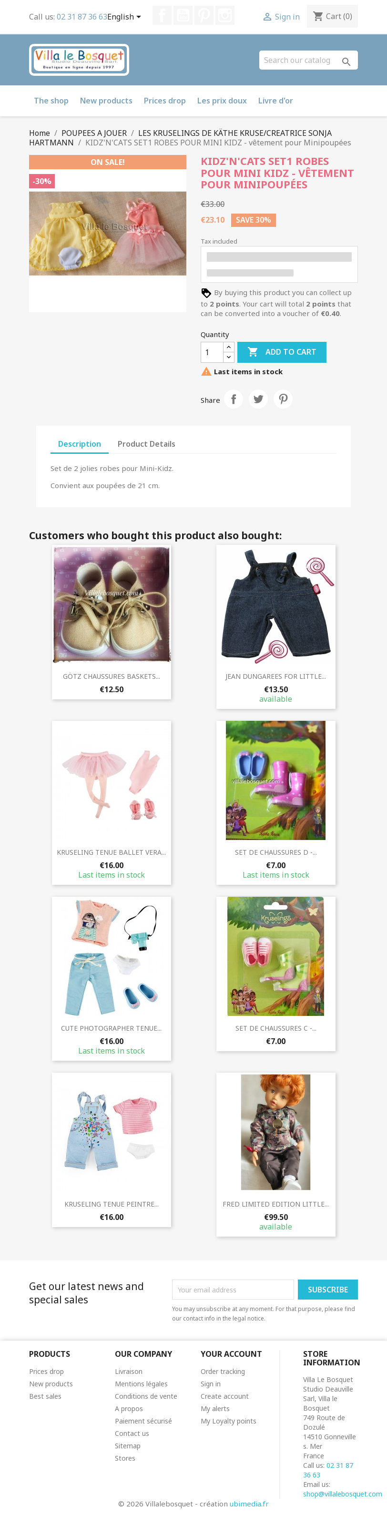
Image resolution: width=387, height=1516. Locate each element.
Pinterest (204, 15)
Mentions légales (141, 1383)
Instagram (224, 15)
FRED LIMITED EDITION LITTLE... (276, 1204)
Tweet (258, 399)
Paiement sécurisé (143, 1420)
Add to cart (281, 352)
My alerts (215, 1408)
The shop (51, 100)
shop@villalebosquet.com (342, 1493)
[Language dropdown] (125, 17)
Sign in (211, 1383)
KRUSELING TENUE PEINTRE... (111, 1204)
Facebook (162, 15)
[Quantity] (212, 352)
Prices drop (165, 100)
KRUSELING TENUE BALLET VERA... (111, 852)
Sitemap (128, 1445)
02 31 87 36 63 (82, 16)
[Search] (308, 60)
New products (106, 100)
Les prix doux (222, 100)
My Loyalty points (228, 1420)
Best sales (45, 1396)
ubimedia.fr (249, 1503)
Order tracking (223, 1371)
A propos (129, 1408)
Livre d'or (275, 100)
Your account (231, 1354)
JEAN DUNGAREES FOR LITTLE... (275, 676)
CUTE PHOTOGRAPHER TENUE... (111, 1028)
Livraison (129, 1371)
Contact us (132, 1433)
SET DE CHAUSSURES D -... (276, 852)
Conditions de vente (146, 1396)
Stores (125, 1458)
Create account (225, 1396)
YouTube (183, 15)
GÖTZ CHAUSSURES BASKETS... (111, 676)
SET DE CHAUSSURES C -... (275, 1028)
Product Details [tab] (146, 444)
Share (233, 399)
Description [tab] (79, 444)
